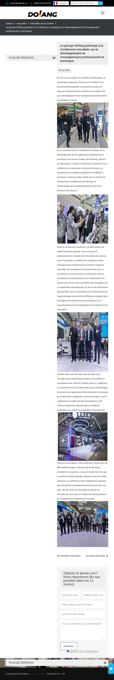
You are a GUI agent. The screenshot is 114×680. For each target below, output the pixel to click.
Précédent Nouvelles (69, 556)
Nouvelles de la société (42, 23)
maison (9, 23)
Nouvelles (22, 23)
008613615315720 (42, 3)
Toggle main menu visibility (103, 12)
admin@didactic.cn (19, 3)
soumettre (69, 646)
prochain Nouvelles (95, 556)
